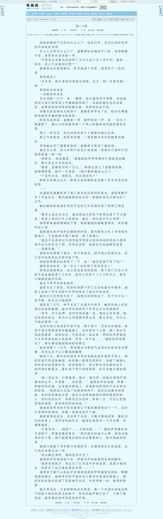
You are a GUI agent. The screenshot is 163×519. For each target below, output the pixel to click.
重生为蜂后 (75, 510)
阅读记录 (109, 14)
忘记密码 (123, 1)
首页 (28, 14)
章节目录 (73, 30)
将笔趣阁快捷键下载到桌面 (38, 1)
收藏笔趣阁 (53, 1)
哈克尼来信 (41, 510)
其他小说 (87, 14)
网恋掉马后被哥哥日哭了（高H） (124, 35)
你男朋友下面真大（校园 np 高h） (85, 35)
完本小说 (101, 14)
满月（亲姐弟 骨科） (65, 510)
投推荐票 (55, 30)
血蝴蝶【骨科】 (44, 19)
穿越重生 (64, 14)
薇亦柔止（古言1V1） (85, 510)
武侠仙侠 (49, 14)
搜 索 (103, 7)
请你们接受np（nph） (99, 510)
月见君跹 (61, 35)
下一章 (83, 30)
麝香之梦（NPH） (39, 35)
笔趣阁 (40, 6)
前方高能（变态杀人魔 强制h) (105, 35)
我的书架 (34, 14)
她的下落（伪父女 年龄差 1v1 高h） (116, 510)
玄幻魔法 (42, 14)
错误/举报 (100, 30)
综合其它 (35, 19)
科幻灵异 (72, 14)
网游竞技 (79, 14)
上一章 (63, 30)
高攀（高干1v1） (69, 35)
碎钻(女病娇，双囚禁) (51, 35)
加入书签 (91, 30)
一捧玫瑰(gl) (49, 510)
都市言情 (57, 14)
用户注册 (132, 1)
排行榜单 (94, 14)
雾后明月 (56, 510)
